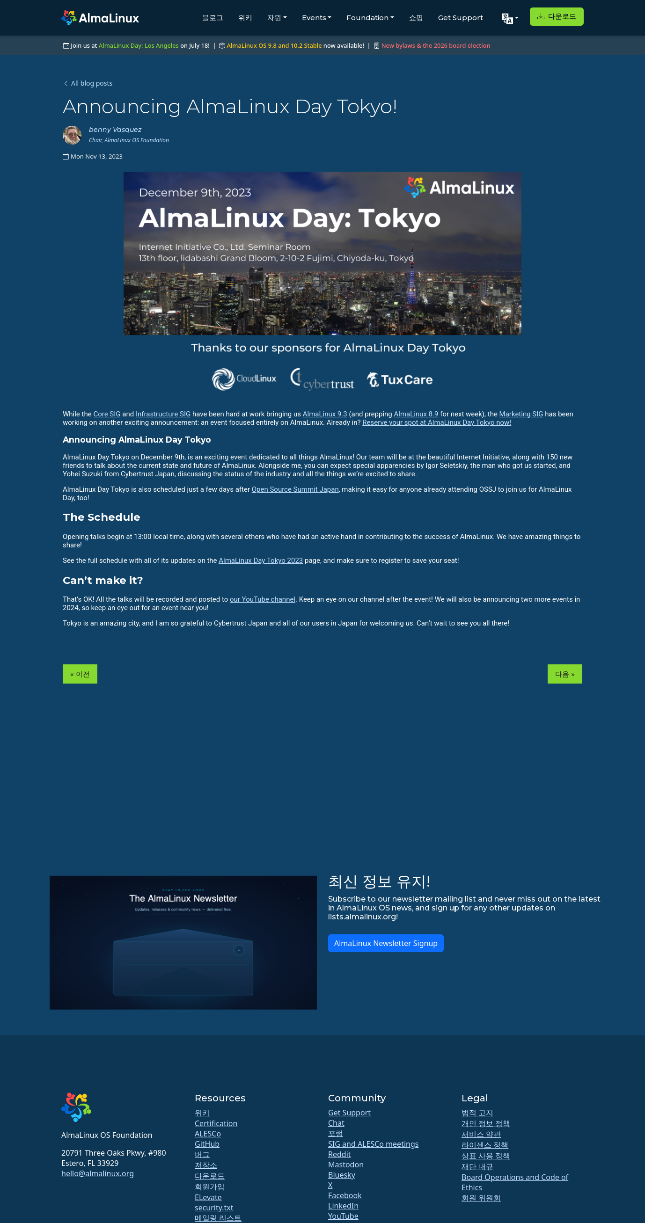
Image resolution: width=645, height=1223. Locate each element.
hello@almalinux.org (97, 1173)
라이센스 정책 (485, 1145)
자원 (274, 17)
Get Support (460, 17)
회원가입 (210, 1186)
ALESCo (208, 1133)
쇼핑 (416, 17)
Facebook (345, 1195)
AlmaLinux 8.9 (416, 414)
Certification (216, 1123)
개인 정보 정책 (486, 1123)
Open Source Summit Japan (295, 489)
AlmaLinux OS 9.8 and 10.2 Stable (274, 45)
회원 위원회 (481, 1198)
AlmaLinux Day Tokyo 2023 (261, 560)
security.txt (214, 1207)
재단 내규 (477, 1166)
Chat (336, 1123)
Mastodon (346, 1164)
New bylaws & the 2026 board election (436, 45)
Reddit (339, 1154)
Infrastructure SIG (163, 414)
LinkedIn (343, 1206)
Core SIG (106, 414)
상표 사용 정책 (486, 1155)
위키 (245, 17)
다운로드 (556, 16)
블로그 (212, 17)
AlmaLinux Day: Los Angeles (139, 45)
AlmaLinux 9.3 (325, 414)
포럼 (335, 1133)
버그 (202, 1154)
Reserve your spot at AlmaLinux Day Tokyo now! (436, 422)
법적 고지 (477, 1112)
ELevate (208, 1197)
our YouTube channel (262, 599)
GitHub (207, 1144)
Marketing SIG (521, 414)
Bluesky (341, 1175)
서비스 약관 (481, 1134)
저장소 (206, 1165)
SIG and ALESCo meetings (373, 1144)
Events (314, 17)
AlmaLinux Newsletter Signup (386, 943)
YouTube (343, 1216)
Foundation (367, 17)
